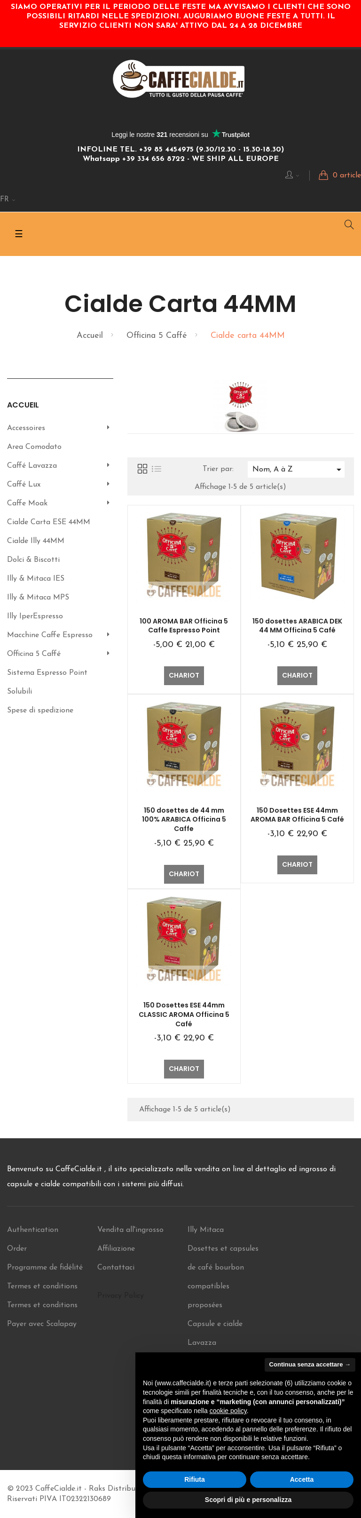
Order (17, 1249)
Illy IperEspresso (35, 616)
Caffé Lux (23, 484)
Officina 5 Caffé (34, 654)
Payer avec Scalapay (42, 1324)
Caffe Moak (27, 503)
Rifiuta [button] (194, 1479)
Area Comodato (34, 447)
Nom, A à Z (298, 469)
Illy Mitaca (206, 1230)
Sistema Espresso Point (47, 673)
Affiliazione (116, 1249)
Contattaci (115, 1267)
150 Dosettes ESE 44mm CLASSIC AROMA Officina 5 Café (184, 1014)
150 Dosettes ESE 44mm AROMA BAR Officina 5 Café (297, 815)
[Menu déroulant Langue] (8, 200)
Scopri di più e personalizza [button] (248, 1499)
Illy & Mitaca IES (35, 579)
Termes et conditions (42, 1286)
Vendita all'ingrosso (130, 1230)
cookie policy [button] (228, 1410)
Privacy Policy (120, 1296)
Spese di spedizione (40, 710)
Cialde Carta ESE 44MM (48, 522)
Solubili (19, 691)
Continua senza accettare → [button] (310, 1364)
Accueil (23, 404)
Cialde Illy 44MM (35, 541)
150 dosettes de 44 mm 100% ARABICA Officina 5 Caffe (184, 820)
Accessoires (26, 428)
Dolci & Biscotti (33, 560)
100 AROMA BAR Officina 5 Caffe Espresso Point (184, 625)
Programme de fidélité (45, 1267)
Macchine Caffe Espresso (50, 635)
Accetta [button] (302, 1479)
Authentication (32, 1230)
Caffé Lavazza (32, 466)
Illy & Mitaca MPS (38, 597)
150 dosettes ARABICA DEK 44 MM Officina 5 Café (297, 625)
